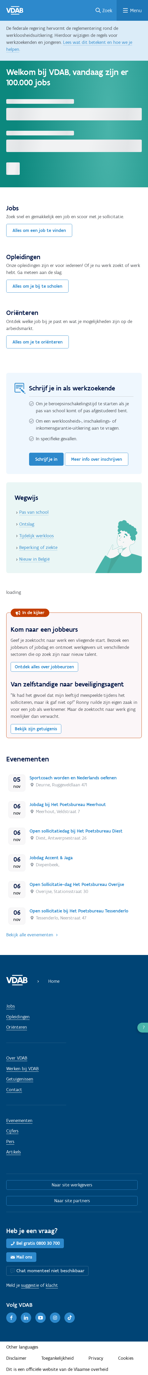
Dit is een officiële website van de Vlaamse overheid (57, 1369)
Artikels (13, 1152)
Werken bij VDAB (22, 1068)
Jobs (10, 1006)
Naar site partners (72, 1201)
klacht (52, 1285)
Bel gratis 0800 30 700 (38, 1243)
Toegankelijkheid (57, 1358)
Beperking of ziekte (38, 547)
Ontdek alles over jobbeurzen (44, 667)
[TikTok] (69, 1317)
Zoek (107, 10)
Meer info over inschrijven (96, 459)
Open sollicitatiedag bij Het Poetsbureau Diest (76, 831)
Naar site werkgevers (72, 1185)
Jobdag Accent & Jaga (51, 858)
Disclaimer (16, 1358)
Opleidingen (18, 1017)
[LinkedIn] (26, 1317)
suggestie (30, 1285)
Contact (14, 1089)
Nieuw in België (34, 559)
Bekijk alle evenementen (29, 935)
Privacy (96, 1358)
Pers (10, 1141)
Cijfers (12, 1131)
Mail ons (24, 1257)
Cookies (125, 1358)
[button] (142, 1028)
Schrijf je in (46, 459)
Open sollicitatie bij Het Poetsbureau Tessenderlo (79, 911)
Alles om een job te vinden (39, 230)
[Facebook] (11, 1317)
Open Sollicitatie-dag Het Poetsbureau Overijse (77, 884)
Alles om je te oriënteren (37, 342)
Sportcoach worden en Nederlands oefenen (73, 778)
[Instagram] (55, 1317)
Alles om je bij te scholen (37, 286)
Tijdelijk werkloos (36, 536)
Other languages (22, 1347)
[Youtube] (40, 1317)
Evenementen (19, 1120)
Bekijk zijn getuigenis (36, 729)
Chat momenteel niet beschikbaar (50, 1271)
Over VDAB (16, 1058)
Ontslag (26, 524)
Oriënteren (16, 1027)
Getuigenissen (19, 1079)
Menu (136, 10)
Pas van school (34, 512)
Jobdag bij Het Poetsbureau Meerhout (68, 804)
